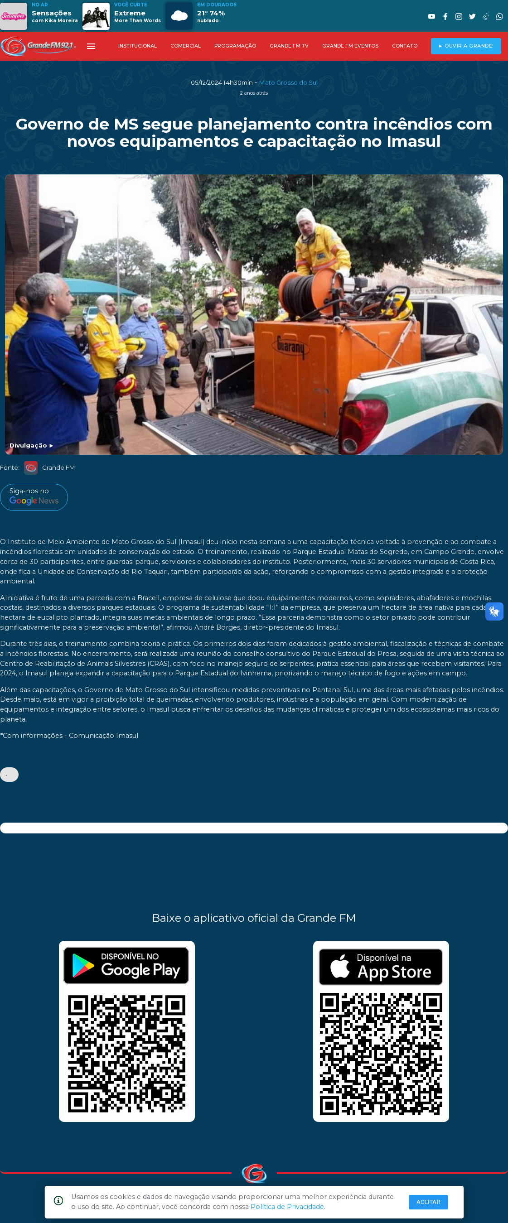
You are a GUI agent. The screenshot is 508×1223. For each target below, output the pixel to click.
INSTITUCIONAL (137, 46)
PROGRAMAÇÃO (235, 46)
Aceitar (428, 1202)
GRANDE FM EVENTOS (350, 46)
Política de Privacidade (287, 1207)
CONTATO (404, 46)
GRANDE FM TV (289, 46)
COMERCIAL (185, 46)
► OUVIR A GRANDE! (466, 46)
